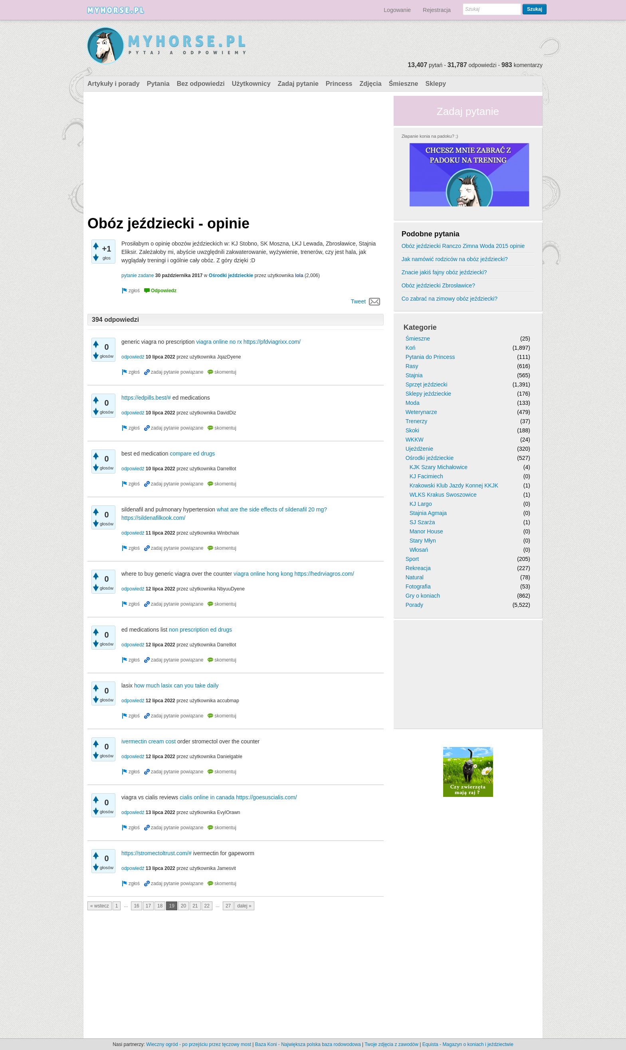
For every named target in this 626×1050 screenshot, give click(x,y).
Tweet (358, 301)
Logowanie (397, 10)
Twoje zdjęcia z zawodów (391, 1044)
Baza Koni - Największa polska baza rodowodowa (308, 1044)
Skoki (412, 430)
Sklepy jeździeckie (428, 393)
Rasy (412, 366)
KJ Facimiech (426, 476)
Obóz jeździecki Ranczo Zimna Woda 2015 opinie (463, 246)
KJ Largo (421, 504)
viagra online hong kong (263, 574)
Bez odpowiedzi (201, 83)
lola (299, 275)
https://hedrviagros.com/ (324, 574)
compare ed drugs (192, 453)
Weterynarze (421, 412)
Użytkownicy (251, 83)
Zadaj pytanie (298, 83)
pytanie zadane (137, 275)
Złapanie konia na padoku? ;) (430, 136)
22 (207, 906)
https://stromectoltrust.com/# (156, 853)
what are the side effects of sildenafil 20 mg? (272, 509)
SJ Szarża (422, 522)
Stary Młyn (423, 540)
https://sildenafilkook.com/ (153, 518)
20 (183, 906)
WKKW (415, 439)
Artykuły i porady (113, 83)
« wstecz (99, 906)
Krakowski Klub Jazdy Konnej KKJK (454, 485)
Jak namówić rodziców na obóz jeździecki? (455, 259)
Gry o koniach (423, 595)
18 (159, 906)
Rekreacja (418, 568)
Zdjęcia (371, 83)
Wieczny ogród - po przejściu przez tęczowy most (198, 1044)
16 (136, 906)
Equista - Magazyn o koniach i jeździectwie (467, 1044)
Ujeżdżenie (419, 449)
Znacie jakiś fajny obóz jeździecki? (444, 272)
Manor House (426, 531)
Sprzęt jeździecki (427, 384)
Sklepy (435, 83)
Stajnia (414, 375)
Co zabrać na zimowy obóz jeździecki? (449, 298)
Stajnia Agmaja (428, 513)
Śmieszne (403, 83)
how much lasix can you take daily (176, 685)
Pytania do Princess (430, 357)
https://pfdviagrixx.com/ (272, 342)
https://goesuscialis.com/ (266, 797)
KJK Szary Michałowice (439, 467)
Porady (414, 605)
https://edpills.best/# (146, 397)
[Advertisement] (235, 152)
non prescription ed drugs (200, 629)
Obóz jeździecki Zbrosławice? (438, 285)
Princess (339, 83)
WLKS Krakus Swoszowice (443, 494)
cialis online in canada (207, 797)
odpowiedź (132, 357)
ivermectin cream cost (148, 741)
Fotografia (418, 586)
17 (148, 906)
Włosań (419, 550)
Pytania (158, 83)
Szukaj (534, 9)
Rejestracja (437, 10)
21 (195, 906)
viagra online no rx (219, 342)
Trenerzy (417, 421)
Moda (413, 403)
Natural (415, 577)
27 (228, 906)
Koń (411, 348)
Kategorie (420, 327)
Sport (412, 559)
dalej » (244, 906)
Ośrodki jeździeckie (231, 275)
